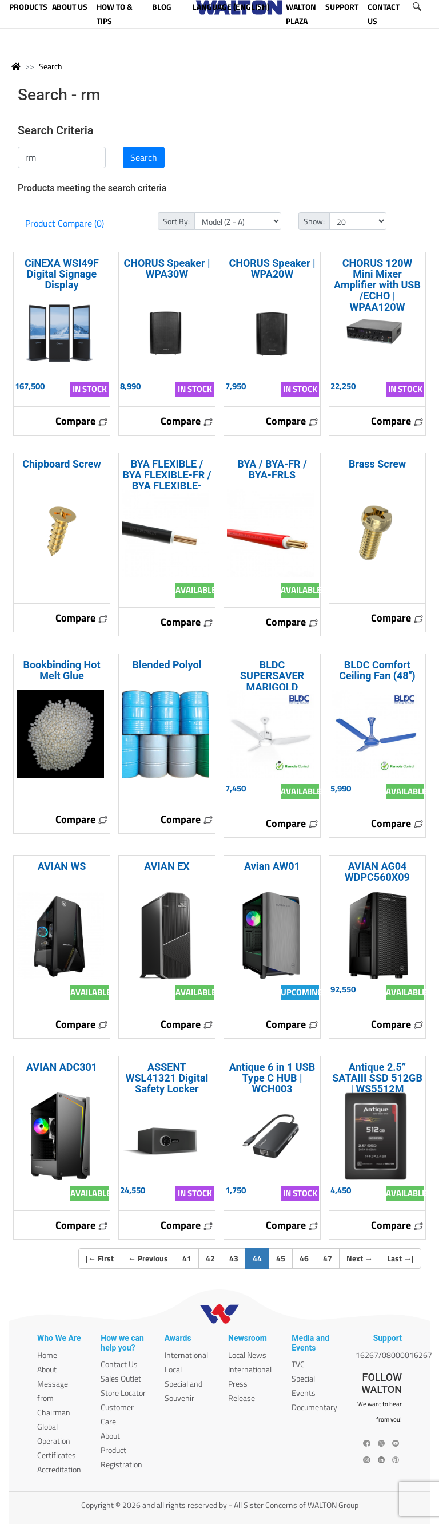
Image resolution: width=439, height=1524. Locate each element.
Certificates (56, 1455)
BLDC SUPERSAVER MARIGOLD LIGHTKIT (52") (272, 681)
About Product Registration (121, 1450)
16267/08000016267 (394, 1355)
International (186, 1355)
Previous (148, 1258)
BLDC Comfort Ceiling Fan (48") (377, 670)
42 (210, 1258)
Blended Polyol (167, 665)
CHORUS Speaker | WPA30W (166, 268)
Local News (247, 1355)
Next (359, 1258)
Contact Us (119, 1364)
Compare (81, 421)
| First (100, 1258)
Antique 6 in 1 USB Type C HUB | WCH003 (272, 1078)
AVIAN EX (166, 866)
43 (233, 1258)
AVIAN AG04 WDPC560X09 (377, 871)
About (47, 1369)
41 (186, 1258)
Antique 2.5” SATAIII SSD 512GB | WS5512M (377, 1078)
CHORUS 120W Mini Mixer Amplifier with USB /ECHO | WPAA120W (377, 285)
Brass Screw (377, 464)
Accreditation (59, 1469)
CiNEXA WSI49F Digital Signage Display (62, 274)
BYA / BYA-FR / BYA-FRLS (271, 469)
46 (304, 1258)
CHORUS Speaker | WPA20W (272, 268)
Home (47, 1355)
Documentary (314, 1407)
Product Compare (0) (64, 223)
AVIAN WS (62, 866)
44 (261, 1258)
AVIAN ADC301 (61, 1067)
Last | (400, 1258)
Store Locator (123, 1393)
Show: (314, 221)
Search (50, 66)
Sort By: (176, 221)
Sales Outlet (121, 1378)
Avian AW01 (272, 866)
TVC (298, 1364)
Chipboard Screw (61, 464)
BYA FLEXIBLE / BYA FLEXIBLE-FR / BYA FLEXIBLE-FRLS (167, 480)
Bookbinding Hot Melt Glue (61, 670)
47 (327, 1258)
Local (173, 1369)
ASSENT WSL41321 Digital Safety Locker (167, 1078)
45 (280, 1258)
